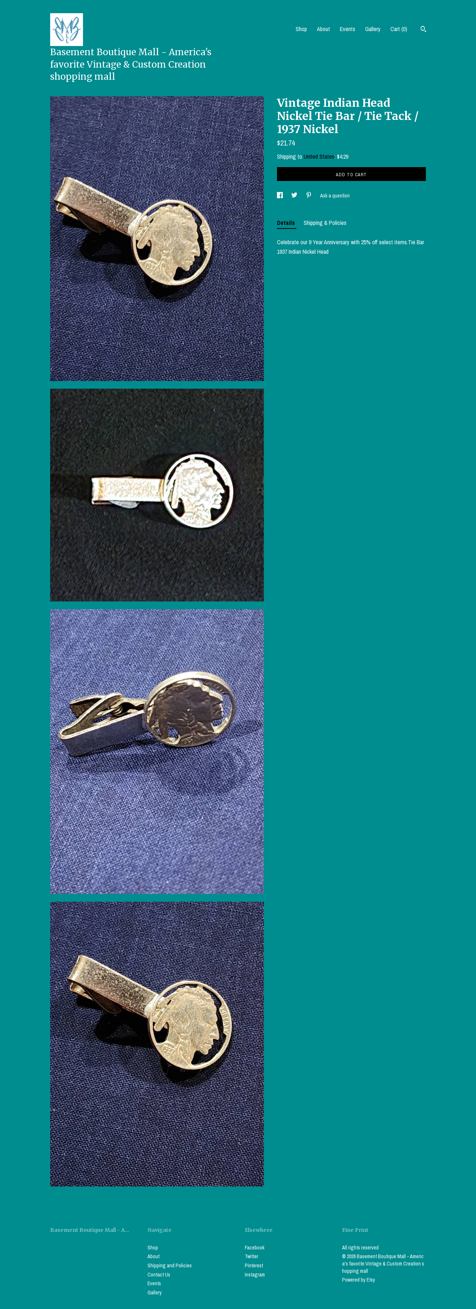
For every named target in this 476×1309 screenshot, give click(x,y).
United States (319, 156)
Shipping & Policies (325, 223)
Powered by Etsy (358, 1279)
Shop (301, 29)
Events (347, 29)
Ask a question (335, 195)
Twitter (251, 1256)
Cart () (398, 29)
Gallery (373, 29)
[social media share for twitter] (295, 195)
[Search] (423, 30)
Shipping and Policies (169, 1265)
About (323, 29)
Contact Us (158, 1274)
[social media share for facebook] (280, 195)
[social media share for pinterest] (309, 195)
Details (286, 223)
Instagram (255, 1274)
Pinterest (254, 1265)
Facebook (255, 1247)
